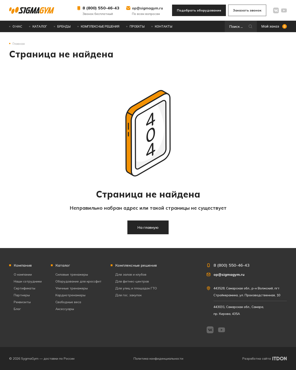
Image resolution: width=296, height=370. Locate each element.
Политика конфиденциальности (158, 358)
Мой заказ (274, 26)
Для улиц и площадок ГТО (136, 288)
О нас (17, 26)
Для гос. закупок (128, 295)
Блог (17, 309)
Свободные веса (68, 302)
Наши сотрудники (28, 281)
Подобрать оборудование (199, 10)
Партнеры (22, 295)
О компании (23, 274)
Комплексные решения (100, 26)
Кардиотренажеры (70, 295)
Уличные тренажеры (71, 288)
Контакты (163, 26)
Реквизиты (22, 302)
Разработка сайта (256, 358)
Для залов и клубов (130, 274)
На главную (148, 227)
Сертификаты (24, 288)
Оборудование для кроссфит (78, 281)
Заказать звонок (247, 10)
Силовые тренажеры (71, 274)
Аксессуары (64, 309)
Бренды (64, 26)
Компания (23, 265)
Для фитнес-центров (132, 281)
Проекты (137, 26)
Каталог (40, 26)
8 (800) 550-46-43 (100, 8)
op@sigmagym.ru (147, 8)
